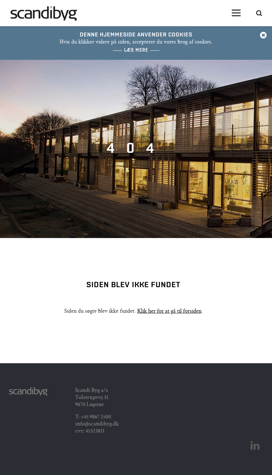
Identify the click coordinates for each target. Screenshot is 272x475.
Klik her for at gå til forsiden (169, 311)
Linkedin (255, 445)
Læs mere (136, 50)
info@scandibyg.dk (97, 424)
